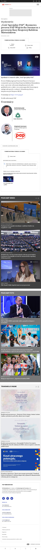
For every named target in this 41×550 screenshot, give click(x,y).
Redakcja (4, 502)
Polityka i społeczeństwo (6, 471)
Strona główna (4, 19)
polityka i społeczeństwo (6, 224)
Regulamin (4, 532)
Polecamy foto (7, 293)
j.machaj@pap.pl (6, 520)
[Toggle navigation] (38, 4)
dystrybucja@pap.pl (6, 512)
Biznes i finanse (4, 319)
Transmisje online (9, 386)
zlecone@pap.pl (5, 505)
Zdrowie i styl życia (5, 348)
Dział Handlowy (6, 509)
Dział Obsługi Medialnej (8, 517)
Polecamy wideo (8, 198)
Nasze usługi (4, 536)
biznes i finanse (4, 283)
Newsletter (4, 534)
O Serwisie (4, 527)
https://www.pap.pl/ (17, 95)
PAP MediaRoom (7, 485)
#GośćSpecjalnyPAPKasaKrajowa (10, 146)
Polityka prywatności (6, 529)
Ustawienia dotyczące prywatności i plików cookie (12, 539)
